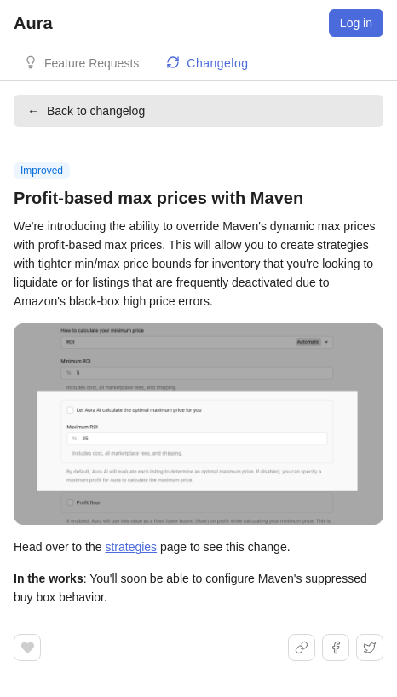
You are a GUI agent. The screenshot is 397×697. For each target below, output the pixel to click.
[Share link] (301, 647)
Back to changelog (86, 111)
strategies (131, 547)
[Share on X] (369, 647)
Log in (356, 23)
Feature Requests (91, 63)
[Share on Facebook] (335, 647)
